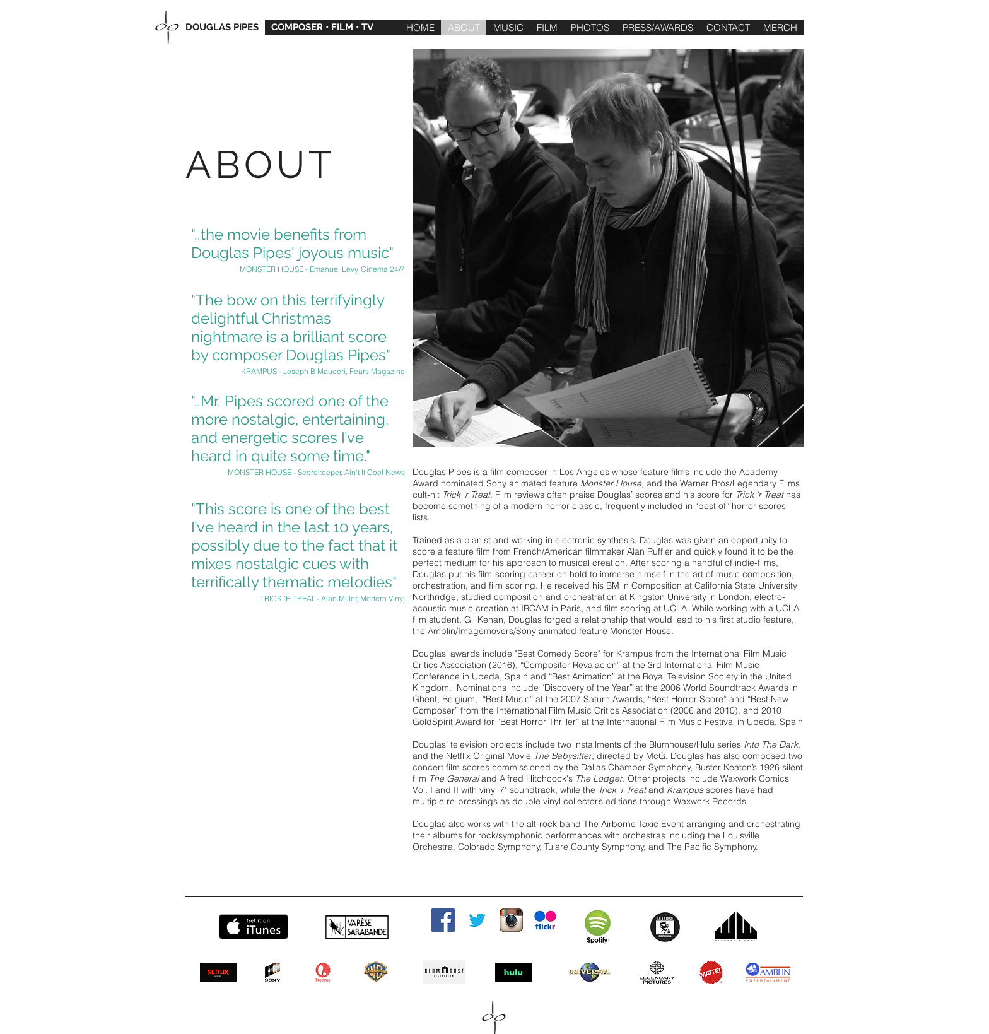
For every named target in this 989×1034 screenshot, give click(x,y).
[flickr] (545, 920)
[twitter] (477, 920)
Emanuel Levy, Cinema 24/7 (357, 269)
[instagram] (511, 920)
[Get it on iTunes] (253, 926)
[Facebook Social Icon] (443, 920)
